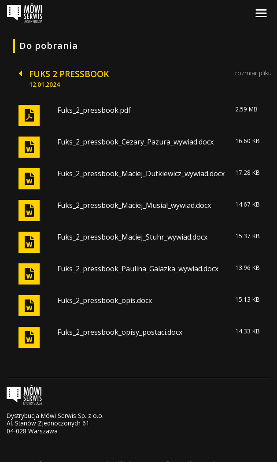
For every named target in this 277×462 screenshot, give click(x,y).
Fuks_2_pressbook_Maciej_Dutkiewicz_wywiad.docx (141, 173)
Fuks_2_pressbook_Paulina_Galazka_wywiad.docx (137, 269)
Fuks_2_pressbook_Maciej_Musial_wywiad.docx (134, 205)
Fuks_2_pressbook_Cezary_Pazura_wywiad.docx (135, 142)
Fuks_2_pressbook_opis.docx (104, 300)
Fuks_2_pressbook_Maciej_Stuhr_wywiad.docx (132, 237)
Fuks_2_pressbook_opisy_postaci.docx (119, 332)
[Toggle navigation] (261, 13)
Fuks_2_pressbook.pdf (94, 110)
